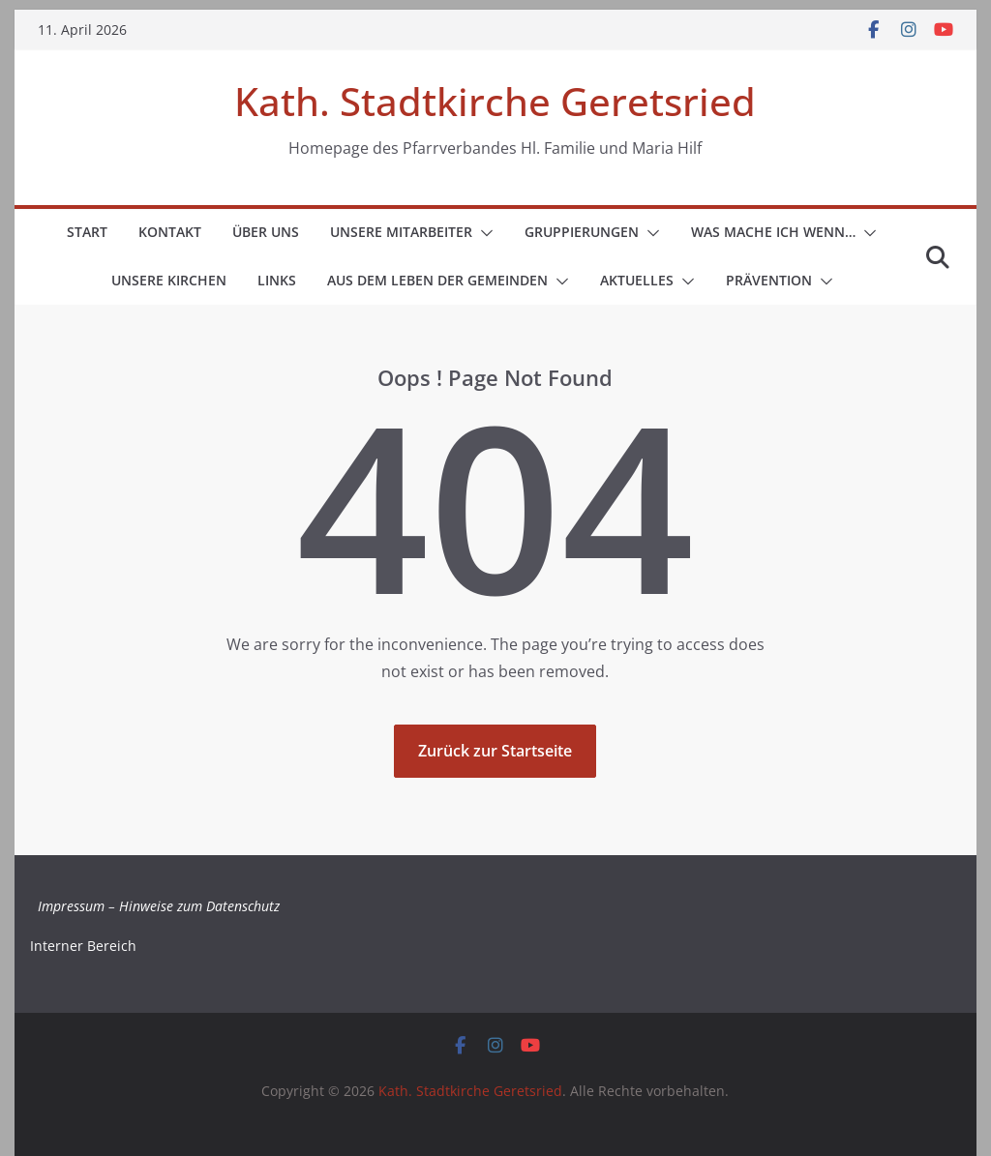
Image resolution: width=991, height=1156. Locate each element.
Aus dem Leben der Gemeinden (437, 280)
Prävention (769, 280)
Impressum (71, 906)
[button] (483, 233)
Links (276, 280)
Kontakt (169, 231)
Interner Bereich (83, 945)
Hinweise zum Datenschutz (199, 906)
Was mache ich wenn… (773, 231)
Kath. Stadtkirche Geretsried (495, 101)
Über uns (265, 231)
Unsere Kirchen (168, 280)
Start (87, 231)
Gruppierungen (582, 231)
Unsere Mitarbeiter (401, 231)
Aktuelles (637, 280)
